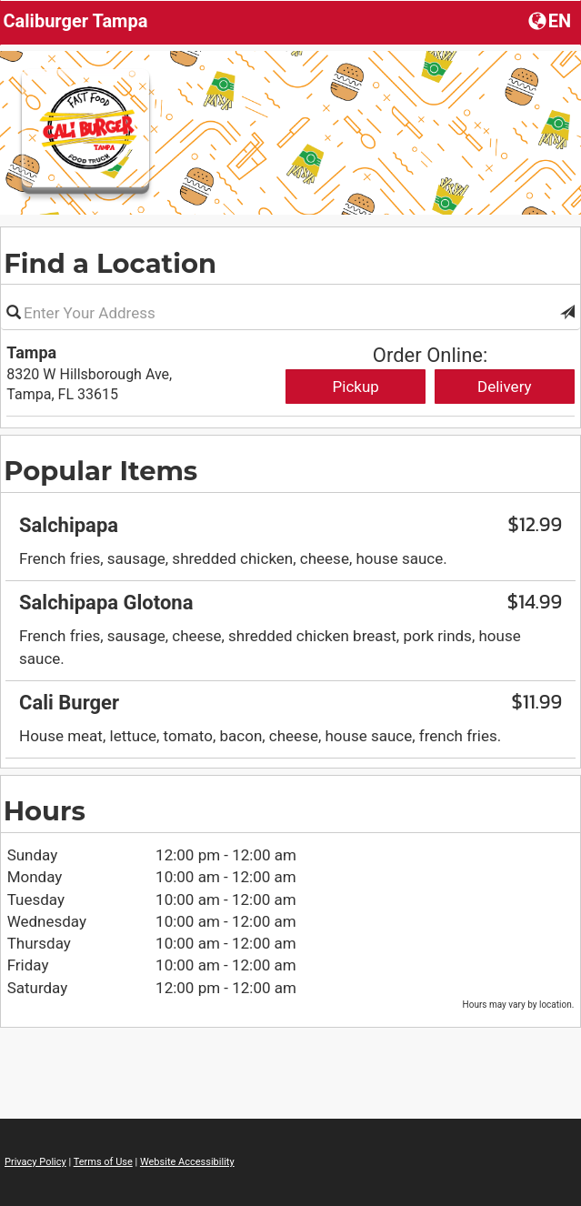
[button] (567, 313)
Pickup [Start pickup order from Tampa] (356, 386)
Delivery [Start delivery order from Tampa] (504, 386)
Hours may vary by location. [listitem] (519, 1005)
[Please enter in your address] (290, 313)
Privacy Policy (35, 1162)
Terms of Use (103, 1162)
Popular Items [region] (100, 471)
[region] (290, 624)
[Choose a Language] (551, 20)
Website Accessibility (187, 1162)
